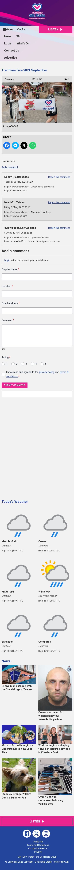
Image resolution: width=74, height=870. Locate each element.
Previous (8, 78)
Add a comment (10, 167)
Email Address (11, 303)
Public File (38, 841)
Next (65, 78)
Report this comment (59, 177)
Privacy (38, 852)
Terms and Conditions (38, 845)
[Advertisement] (26, 447)
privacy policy (47, 371)
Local (8, 43)
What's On (23, 43)
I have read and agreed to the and (37, 374)
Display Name (10, 269)
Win (18, 36)
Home (8, 29)
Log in (7, 260)
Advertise (10, 57)
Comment (8, 320)
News (7, 36)
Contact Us (11, 50)
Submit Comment (14, 385)
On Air (21, 29)
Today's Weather (15, 502)
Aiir (66, 861)
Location (7, 286)
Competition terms (37, 848)
